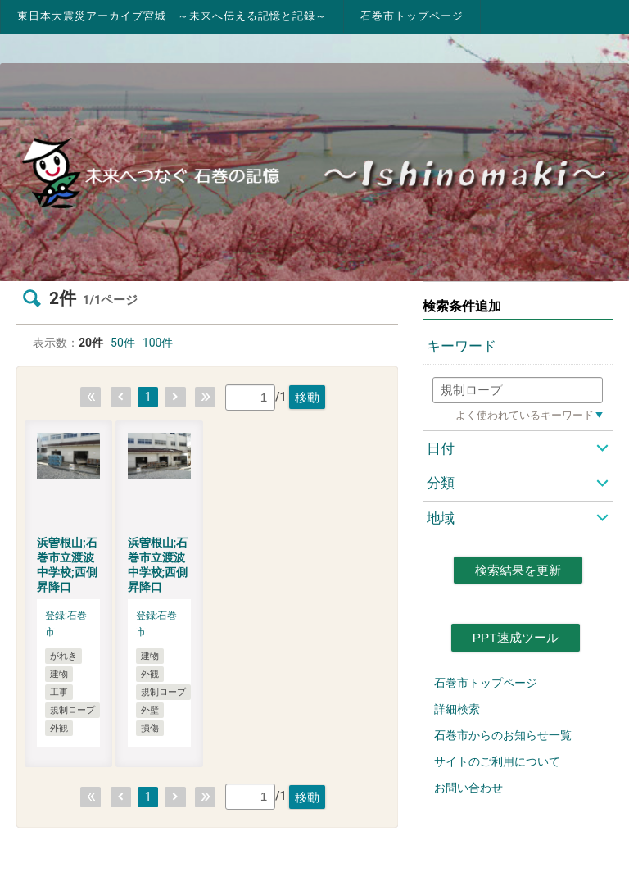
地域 (441, 518)
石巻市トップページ (412, 16)
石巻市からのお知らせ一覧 (503, 735)
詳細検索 (457, 709)
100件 (158, 342)
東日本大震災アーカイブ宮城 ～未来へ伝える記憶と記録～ (172, 16)
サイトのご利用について (497, 761)
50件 (123, 342)
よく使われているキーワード (524, 415)
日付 (441, 448)
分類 (441, 483)
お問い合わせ (468, 787)
